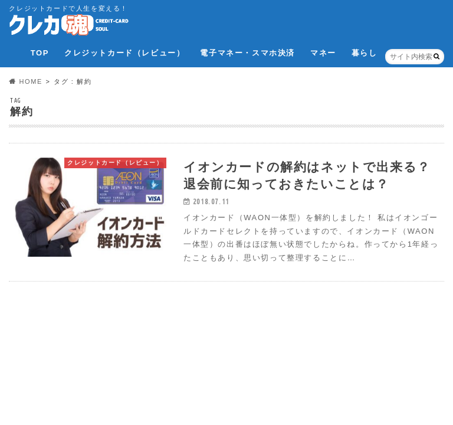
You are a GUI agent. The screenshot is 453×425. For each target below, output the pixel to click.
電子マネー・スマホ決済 (247, 52)
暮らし (365, 52)
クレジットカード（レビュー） (124, 52)
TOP (40, 52)
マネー (323, 52)
